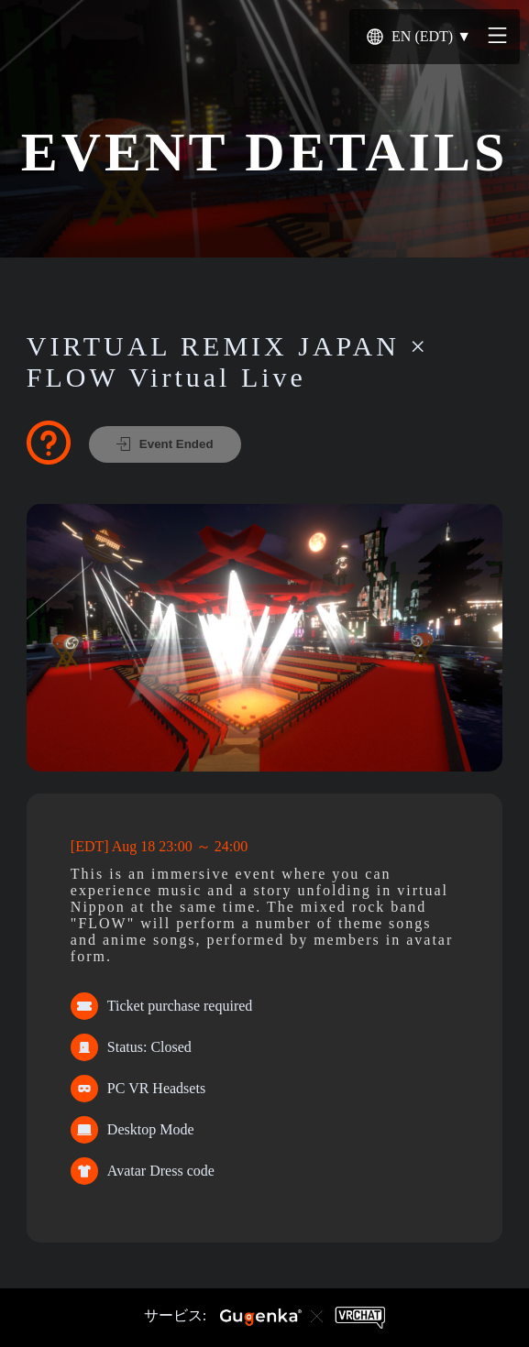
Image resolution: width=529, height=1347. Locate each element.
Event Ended (165, 444)
